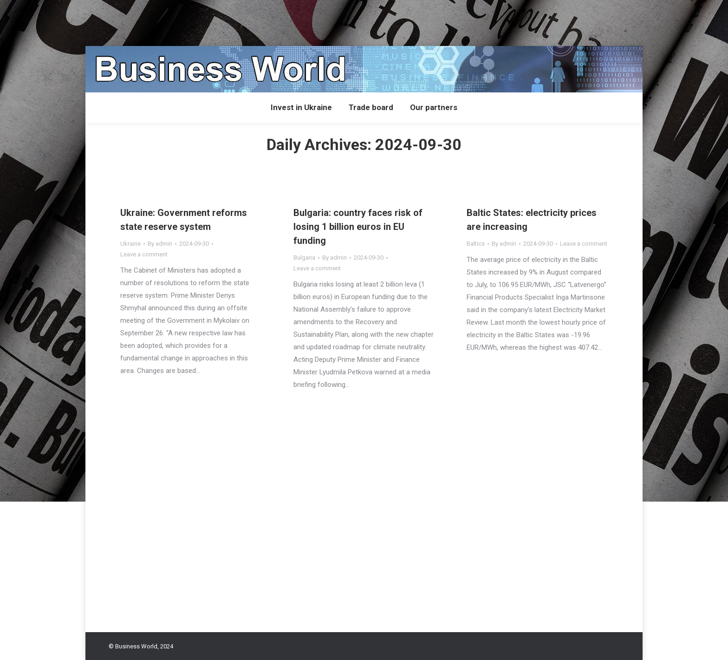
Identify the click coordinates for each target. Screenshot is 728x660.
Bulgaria (304, 257)
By (160, 243)
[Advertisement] (169, 21)
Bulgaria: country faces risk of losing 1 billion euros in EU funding (357, 226)
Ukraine (130, 243)
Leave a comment (144, 254)
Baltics (476, 243)
